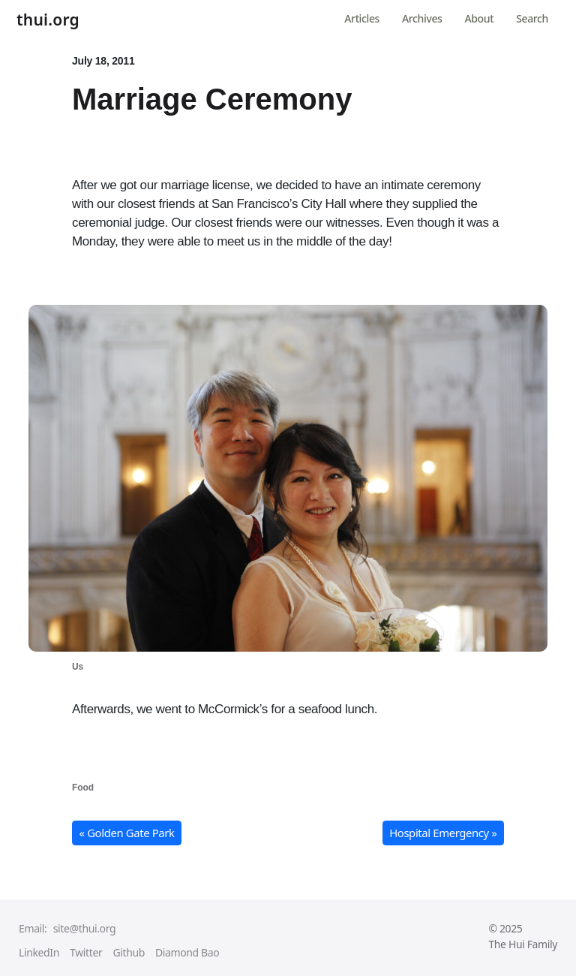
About (479, 18)
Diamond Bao (187, 952)
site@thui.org (84, 928)
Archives (422, 18)
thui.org (48, 20)
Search (532, 18)
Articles (362, 18)
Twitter (86, 952)
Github (128, 952)
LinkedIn (39, 952)
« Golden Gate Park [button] (127, 832)
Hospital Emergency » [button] (442, 832)
